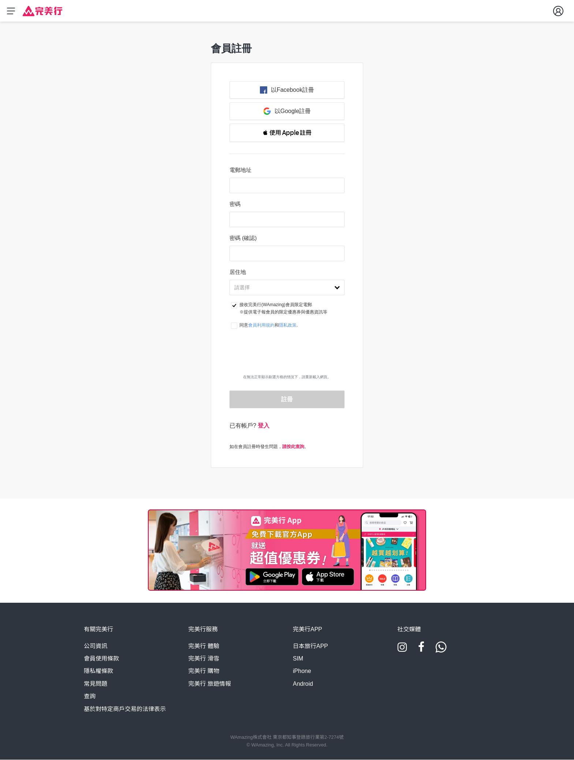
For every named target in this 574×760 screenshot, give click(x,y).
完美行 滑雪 (204, 659)
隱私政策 (288, 325)
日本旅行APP (310, 646)
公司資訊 (95, 646)
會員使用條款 (101, 659)
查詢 (90, 696)
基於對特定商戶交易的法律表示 (125, 709)
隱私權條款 (98, 671)
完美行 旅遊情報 (210, 684)
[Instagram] (402, 650)
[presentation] (287, 358)
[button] (287, 133)
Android (303, 684)
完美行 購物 (204, 671)
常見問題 (95, 684)
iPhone (302, 671)
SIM (298, 659)
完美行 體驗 (204, 646)
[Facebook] (421, 650)
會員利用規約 (261, 325)
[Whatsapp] (441, 650)
